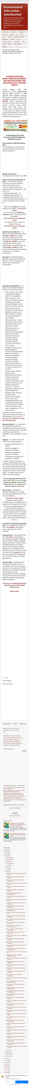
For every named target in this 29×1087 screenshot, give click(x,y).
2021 (6, 1060)
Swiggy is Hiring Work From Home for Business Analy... (15, 988)
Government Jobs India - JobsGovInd (13, 10)
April (7, 1050)
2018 (6, 1066)
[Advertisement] (14, 65)
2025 (6, 851)
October (8, 861)
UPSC (21, 34)
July (7, 867)
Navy (3, 37)
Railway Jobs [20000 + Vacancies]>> (12, 741)
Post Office (17, 41)
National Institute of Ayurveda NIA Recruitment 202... (14, 893)
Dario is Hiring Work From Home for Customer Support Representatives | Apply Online (14, 797)
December (8, 857)
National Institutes (7, 41)
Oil (17, 34)
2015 (6, 1072)
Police (9, 44)
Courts (4, 44)
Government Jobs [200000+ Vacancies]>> (13, 737)
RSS (4, 732)
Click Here (20, 486)
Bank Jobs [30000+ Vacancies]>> (11, 739)
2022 (6, 1058)
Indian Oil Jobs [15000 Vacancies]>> (11, 745)
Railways (21, 32)
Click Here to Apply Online (14, 498)
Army (18, 39)
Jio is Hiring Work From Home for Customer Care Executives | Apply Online (18, 835)
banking (17, 552)
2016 (6, 1070)
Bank (7, 677)
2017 (6, 1068)
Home (15, 724)
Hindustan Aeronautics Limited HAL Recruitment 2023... (14, 955)
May (7, 871)
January (8, 1056)
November (8, 859)
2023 (6, 855)
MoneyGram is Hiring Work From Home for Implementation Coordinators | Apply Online (13, 794)
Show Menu (6, 32)
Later (7, 1085)
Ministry (12, 34)
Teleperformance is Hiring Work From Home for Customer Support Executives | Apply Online (18, 824)
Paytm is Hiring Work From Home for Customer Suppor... (14, 981)
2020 (6, 1062)
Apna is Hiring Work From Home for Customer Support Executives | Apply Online (14, 791)
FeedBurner (18, 815)
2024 (6, 853)
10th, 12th (5, 34)
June (7, 869)
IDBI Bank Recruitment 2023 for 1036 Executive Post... (14, 910)
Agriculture (5, 39)
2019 (6, 1064)
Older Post (22, 724)
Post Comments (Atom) (14, 728)
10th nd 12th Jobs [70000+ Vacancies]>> (12, 743)
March (8, 1052)
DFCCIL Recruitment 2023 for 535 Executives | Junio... (14, 926)
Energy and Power (19, 37)
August (8, 865)
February (8, 1054)
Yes (22, 1085)
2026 (6, 849)
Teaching (9, 37)
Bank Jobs (14, 32)
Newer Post (6, 724)
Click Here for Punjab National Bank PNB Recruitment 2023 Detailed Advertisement (14, 585)
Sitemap (4, 46)
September (9, 863)
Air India (12, 39)
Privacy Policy (17, 44)
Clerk (23, 41)
